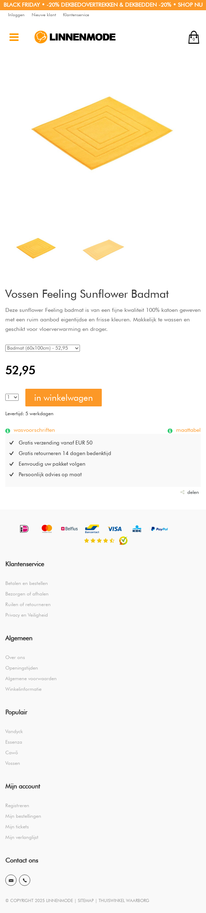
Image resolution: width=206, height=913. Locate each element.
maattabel (187, 429)
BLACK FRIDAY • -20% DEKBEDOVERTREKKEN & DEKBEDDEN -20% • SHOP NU (103, 4)
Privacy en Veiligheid (26, 615)
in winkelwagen (63, 397)
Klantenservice (76, 14)
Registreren (17, 805)
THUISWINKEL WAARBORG (124, 900)
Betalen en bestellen (26, 583)
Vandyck (14, 731)
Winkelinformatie (23, 689)
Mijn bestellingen (23, 816)
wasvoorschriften (33, 429)
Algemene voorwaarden (31, 678)
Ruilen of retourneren (28, 604)
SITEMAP (86, 900)
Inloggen (16, 14)
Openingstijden (21, 668)
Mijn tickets (17, 826)
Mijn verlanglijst (21, 837)
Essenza (13, 742)
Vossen (12, 763)
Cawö (11, 752)
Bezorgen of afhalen (27, 594)
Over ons (15, 657)
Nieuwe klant (44, 14)
